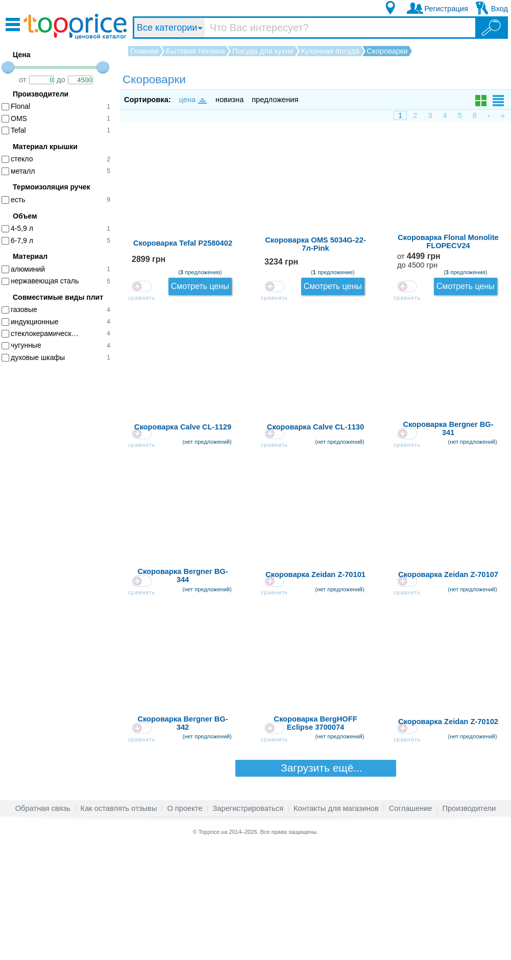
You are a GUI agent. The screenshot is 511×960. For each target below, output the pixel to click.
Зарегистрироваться (247, 921)
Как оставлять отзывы (119, 921)
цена (192, 99)
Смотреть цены (474, 148)
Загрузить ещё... (315, 880)
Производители (469, 921)
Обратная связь (42, 921)
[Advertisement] (61, 527)
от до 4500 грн (409, 275)
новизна (229, 99)
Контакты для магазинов (336, 921)
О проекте (184, 921)
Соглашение (410, 921)
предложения (275, 99)
